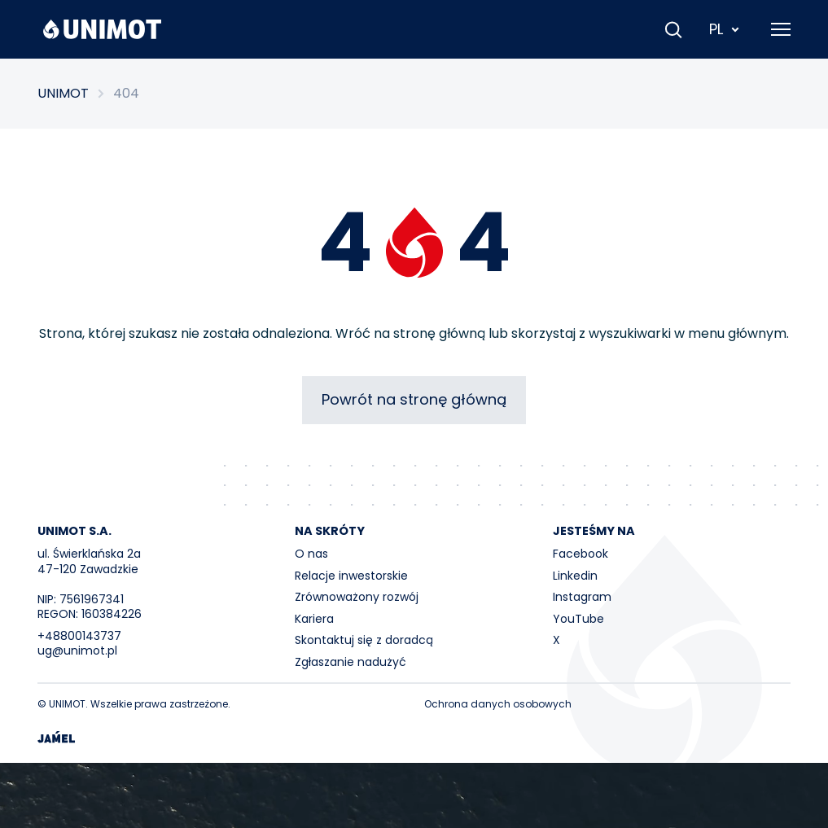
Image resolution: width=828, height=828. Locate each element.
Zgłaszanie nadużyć (350, 662)
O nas (311, 553)
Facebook (580, 553)
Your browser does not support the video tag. (414, 795)
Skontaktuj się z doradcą (364, 640)
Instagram (582, 596)
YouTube (578, 618)
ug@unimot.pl (77, 650)
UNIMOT (63, 94)
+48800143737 (79, 636)
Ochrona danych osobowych (498, 704)
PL (725, 29)
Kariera (314, 618)
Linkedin (575, 575)
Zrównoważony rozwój (356, 596)
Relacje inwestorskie (351, 575)
